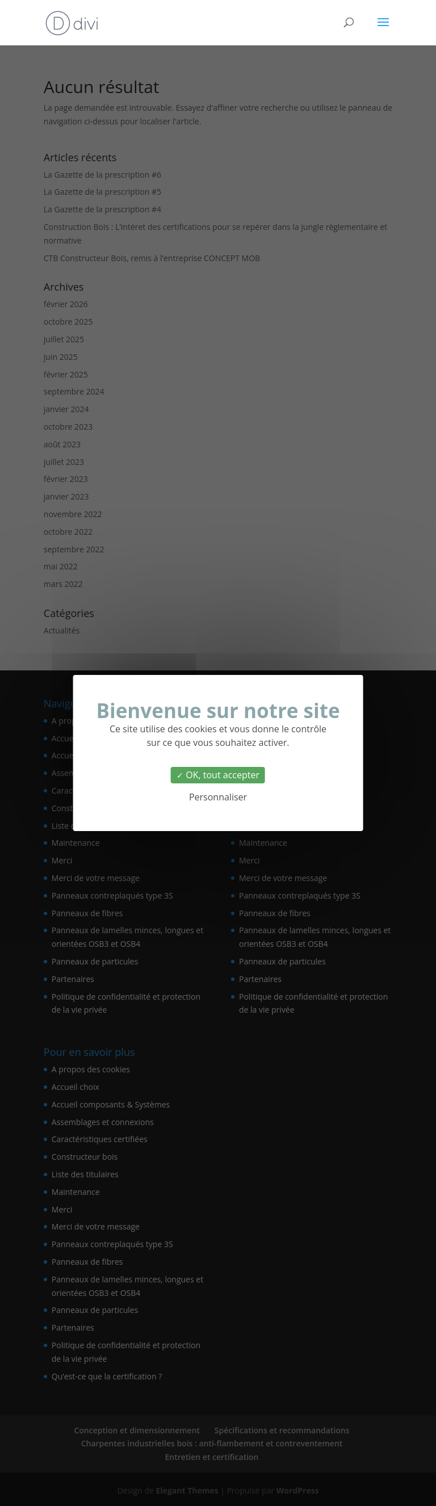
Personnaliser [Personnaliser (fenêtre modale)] (218, 797)
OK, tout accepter (218, 775)
